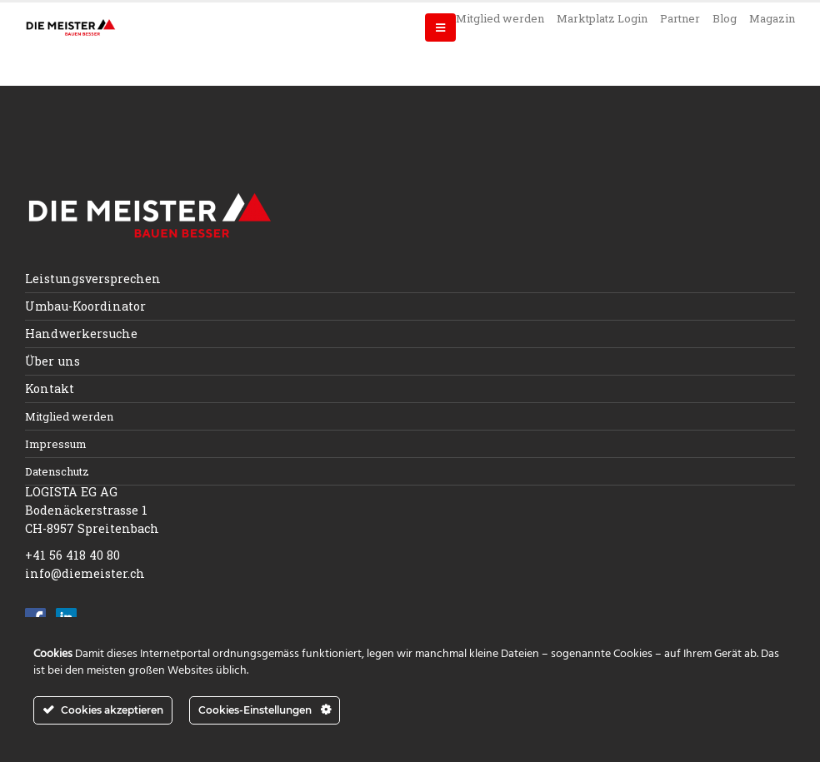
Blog (724, 18)
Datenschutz (57, 471)
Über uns (52, 361)
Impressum (56, 443)
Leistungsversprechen (93, 278)
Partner (680, 18)
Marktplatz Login (602, 18)
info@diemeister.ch (85, 573)
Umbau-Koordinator (85, 306)
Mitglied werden (500, 18)
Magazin (772, 18)
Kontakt (49, 388)
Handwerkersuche (81, 333)
